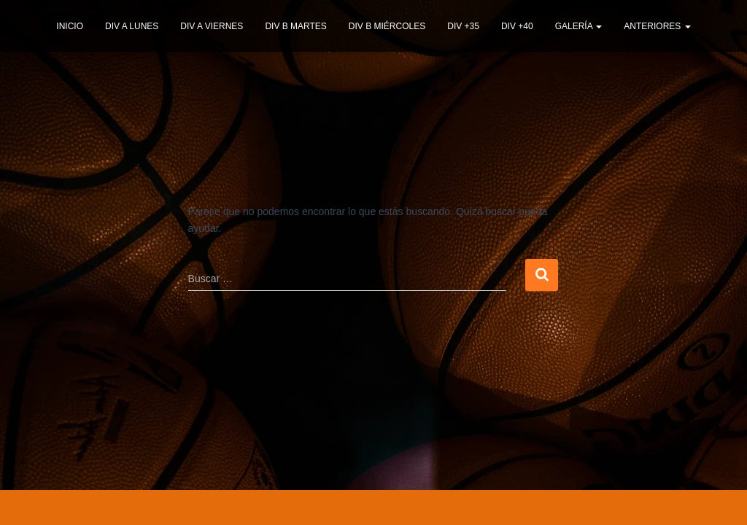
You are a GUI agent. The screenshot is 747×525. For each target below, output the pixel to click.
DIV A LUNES (131, 26)
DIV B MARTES (295, 26)
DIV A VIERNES (211, 26)
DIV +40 (517, 26)
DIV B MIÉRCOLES (387, 26)
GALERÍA (579, 26)
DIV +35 (463, 26)
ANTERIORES (657, 26)
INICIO (69, 26)
